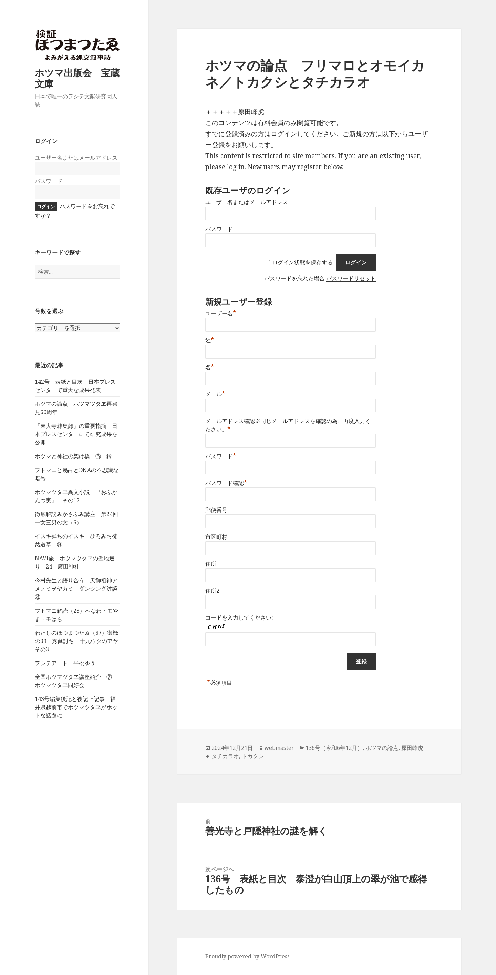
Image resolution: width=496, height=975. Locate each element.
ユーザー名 (220, 313)
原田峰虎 (412, 748)
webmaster (279, 748)
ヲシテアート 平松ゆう (65, 663)
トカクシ (253, 756)
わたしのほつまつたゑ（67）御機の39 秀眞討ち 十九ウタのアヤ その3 (79, 641)
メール (215, 394)
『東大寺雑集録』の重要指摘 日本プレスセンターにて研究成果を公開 (76, 434)
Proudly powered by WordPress (247, 956)
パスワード (48, 181)
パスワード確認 (226, 483)
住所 (210, 564)
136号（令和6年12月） (334, 748)
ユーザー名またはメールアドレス (76, 157)
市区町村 (216, 537)
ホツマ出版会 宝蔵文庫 (77, 78)
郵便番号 (216, 510)
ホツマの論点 (382, 748)
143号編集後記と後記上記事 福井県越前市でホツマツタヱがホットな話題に (76, 707)
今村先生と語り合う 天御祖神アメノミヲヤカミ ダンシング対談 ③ (79, 588)
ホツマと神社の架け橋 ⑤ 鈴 (73, 456)
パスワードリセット (351, 278)
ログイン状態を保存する (302, 262)
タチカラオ (225, 756)
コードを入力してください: (239, 618)
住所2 (212, 591)
